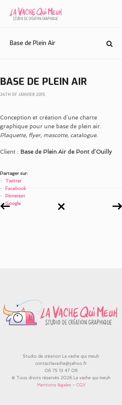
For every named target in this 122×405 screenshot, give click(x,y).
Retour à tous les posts (61, 206)
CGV (81, 384)
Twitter (13, 181)
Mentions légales (54, 384)
